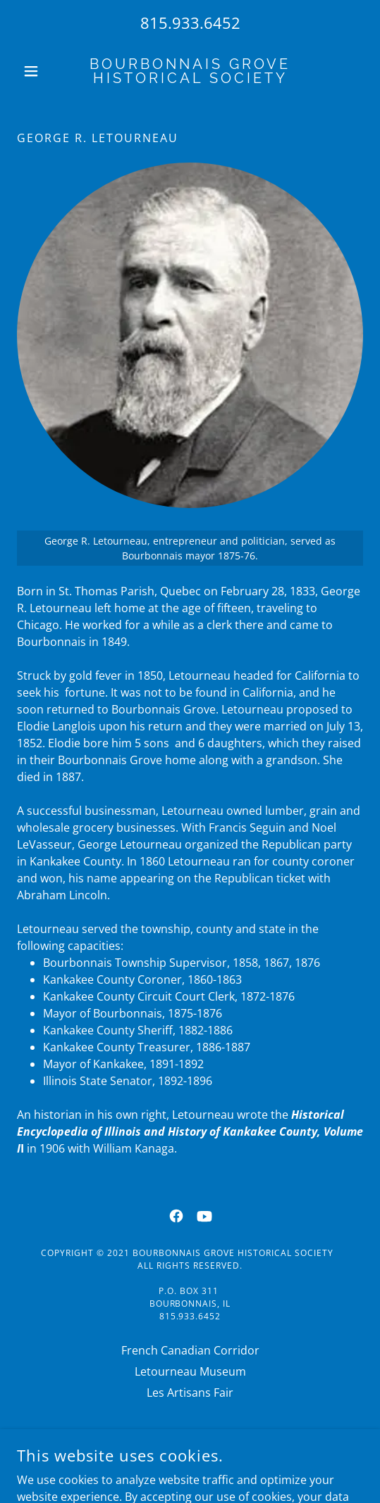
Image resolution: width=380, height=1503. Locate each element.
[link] (190, 71)
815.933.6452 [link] (190, 22)
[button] (43, 71)
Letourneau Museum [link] (190, 1371)
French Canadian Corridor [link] (190, 1350)
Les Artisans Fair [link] (190, 1392)
